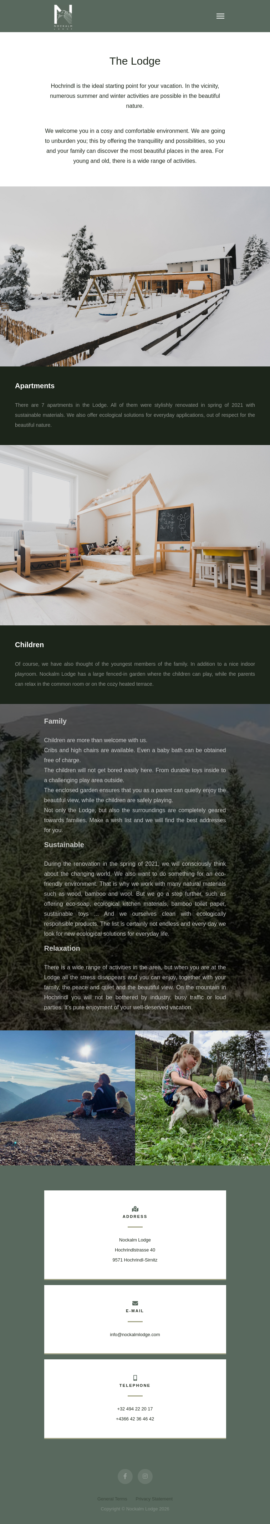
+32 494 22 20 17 (135, 1408)
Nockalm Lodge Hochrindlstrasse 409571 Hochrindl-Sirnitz (135, 1250)
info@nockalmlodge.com (135, 1334)
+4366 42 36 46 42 (135, 1418)
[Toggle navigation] (220, 16)
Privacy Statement (154, 1498)
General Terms (112, 1498)
